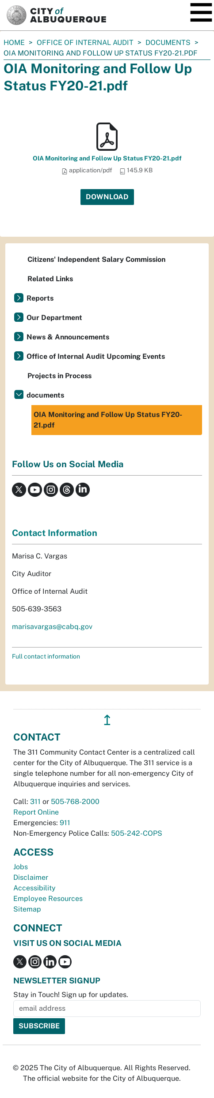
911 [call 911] (65, 823)
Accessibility (34, 888)
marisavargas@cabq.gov (52, 626)
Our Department (54, 317)
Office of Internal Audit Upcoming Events (96, 356)
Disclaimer (30, 877)
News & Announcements (68, 337)
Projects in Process (59, 376)
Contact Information (54, 533)
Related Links (50, 279)
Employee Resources (48, 898)
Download (107, 197)
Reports (40, 298)
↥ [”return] (107, 720)
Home (14, 42)
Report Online (36, 812)
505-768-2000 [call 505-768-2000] (75, 801)
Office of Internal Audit (85, 42)
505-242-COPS (136, 833)
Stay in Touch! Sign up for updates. (70, 994)
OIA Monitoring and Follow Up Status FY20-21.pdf (107, 158)
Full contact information (46, 656)
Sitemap (27, 909)
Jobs (20, 867)
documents (168, 42)
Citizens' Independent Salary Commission (96, 259)
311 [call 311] (35, 801)
